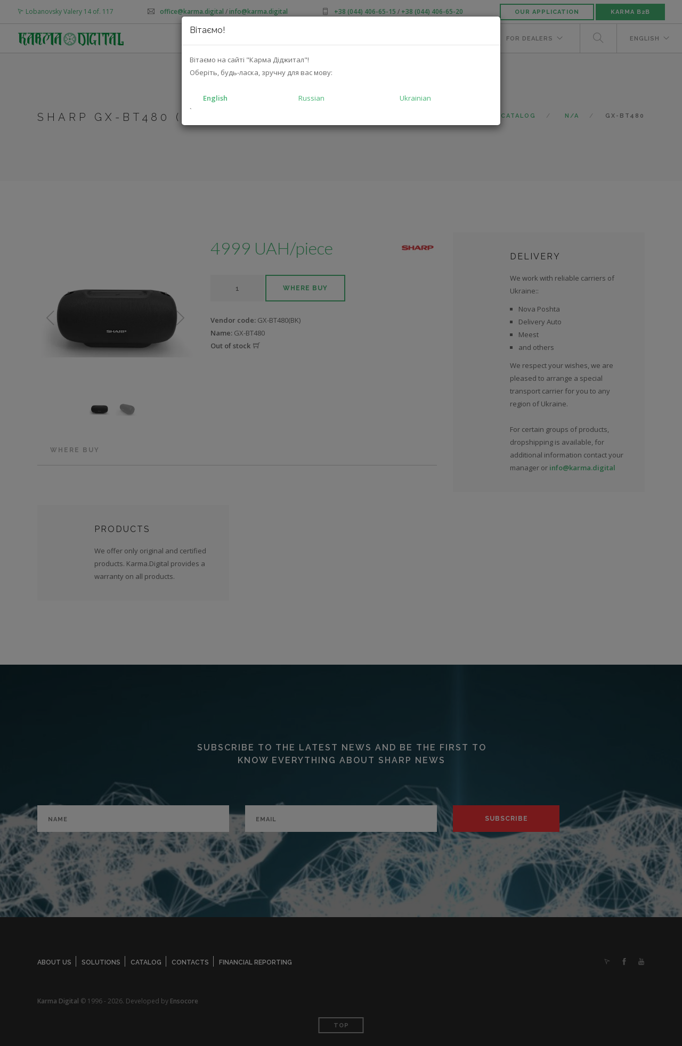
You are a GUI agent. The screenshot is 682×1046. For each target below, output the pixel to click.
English (215, 98)
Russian (311, 98)
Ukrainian (415, 98)
